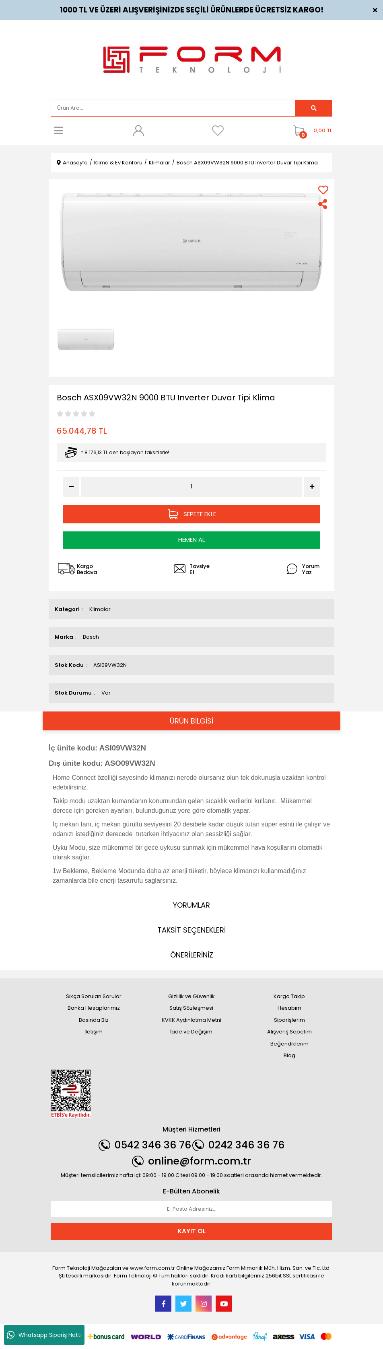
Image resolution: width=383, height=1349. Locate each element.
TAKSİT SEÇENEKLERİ (191, 930)
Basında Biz (94, 1020)
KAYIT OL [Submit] (192, 1231)
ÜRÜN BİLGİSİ (191, 721)
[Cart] (310, 131)
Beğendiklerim (289, 1044)
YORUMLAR (191, 905)
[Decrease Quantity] (71, 487)
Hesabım (289, 1008)
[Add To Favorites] (323, 190)
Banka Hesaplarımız (94, 1008)
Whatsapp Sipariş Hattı (44, 1335)
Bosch (91, 637)
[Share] (323, 204)
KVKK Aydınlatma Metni (191, 1020)
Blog (289, 1055)
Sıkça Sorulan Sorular (93, 996)
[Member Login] (138, 131)
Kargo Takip (289, 996)
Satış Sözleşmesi (191, 1008)
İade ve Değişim (191, 1031)
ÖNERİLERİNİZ (191, 955)
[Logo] (191, 55)
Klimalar (100, 609)
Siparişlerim (289, 1020)
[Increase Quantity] (312, 487)
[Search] (173, 108)
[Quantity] (191, 487)
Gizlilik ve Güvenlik (191, 996)
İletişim (93, 1031)
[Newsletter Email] (191, 1209)
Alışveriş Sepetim (289, 1031)
